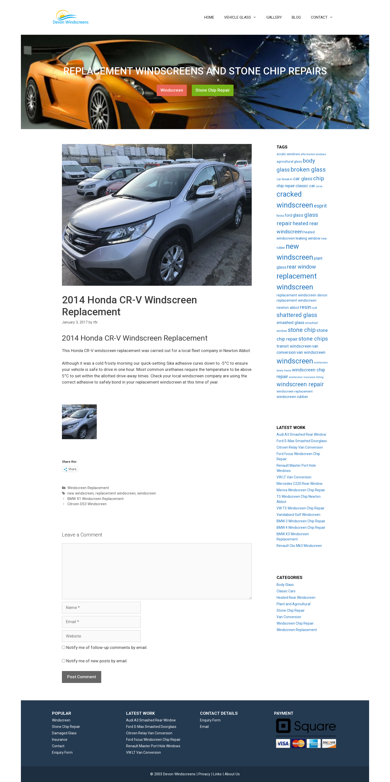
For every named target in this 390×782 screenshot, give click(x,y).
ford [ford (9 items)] (288, 215)
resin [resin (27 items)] (305, 307)
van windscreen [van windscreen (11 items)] (310, 352)
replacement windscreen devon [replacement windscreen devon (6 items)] (302, 295)
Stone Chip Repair (212, 90)
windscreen (146, 493)
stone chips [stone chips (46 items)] (313, 338)
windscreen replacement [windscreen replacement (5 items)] (295, 391)
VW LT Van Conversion (294, 477)
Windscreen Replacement (88, 488)
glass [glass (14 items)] (298, 215)
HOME (209, 17)
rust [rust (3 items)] (314, 308)
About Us (232, 774)
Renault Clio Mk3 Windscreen (299, 546)
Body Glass (285, 585)
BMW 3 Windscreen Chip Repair (301, 521)
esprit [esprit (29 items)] (320, 206)
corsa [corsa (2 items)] (319, 186)
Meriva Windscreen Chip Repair (301, 490)
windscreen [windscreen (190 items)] (295, 361)
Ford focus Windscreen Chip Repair (153, 740)
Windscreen (171, 90)
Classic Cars (286, 591)
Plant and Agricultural (293, 604)
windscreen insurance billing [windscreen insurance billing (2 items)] (306, 377)
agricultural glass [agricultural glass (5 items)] (289, 161)
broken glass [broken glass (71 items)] (308, 169)
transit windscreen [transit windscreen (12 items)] (294, 346)
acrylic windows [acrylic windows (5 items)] (288, 154)
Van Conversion (289, 617)
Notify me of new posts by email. (97, 660)
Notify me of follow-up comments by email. (106, 647)
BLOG (296, 17)
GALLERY (274, 17)
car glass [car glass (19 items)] (302, 178)
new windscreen (80, 493)
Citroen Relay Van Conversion (300, 447)
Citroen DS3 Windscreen (87, 504)
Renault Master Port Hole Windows (153, 746)
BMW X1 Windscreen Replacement (95, 499)
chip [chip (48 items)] (318, 178)
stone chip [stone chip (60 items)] (302, 329)
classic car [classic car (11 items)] (305, 185)
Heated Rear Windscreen (296, 598)
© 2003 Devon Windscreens (172, 774)
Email (204, 727)
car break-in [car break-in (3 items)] (284, 179)
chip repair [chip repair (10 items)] (286, 185)
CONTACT (324, 17)
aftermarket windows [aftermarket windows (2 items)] (313, 154)
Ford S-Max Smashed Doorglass (302, 441)
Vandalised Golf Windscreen (298, 515)
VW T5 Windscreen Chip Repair (301, 508)
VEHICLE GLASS (242, 17)
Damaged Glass (64, 733)
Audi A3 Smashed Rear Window (301, 434)
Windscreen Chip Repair (295, 623)
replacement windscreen (116, 493)
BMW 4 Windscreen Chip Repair (301, 528)
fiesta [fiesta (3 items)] (280, 215)
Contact (58, 746)
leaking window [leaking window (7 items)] (308, 238)
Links (217, 774)
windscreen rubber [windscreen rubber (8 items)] (292, 396)
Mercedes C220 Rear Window (300, 484)
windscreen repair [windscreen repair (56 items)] (300, 384)
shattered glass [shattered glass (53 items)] (297, 315)
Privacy (204, 774)
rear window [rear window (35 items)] (301, 267)
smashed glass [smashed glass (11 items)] (290, 322)
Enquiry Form (62, 752)
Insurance (59, 740)
